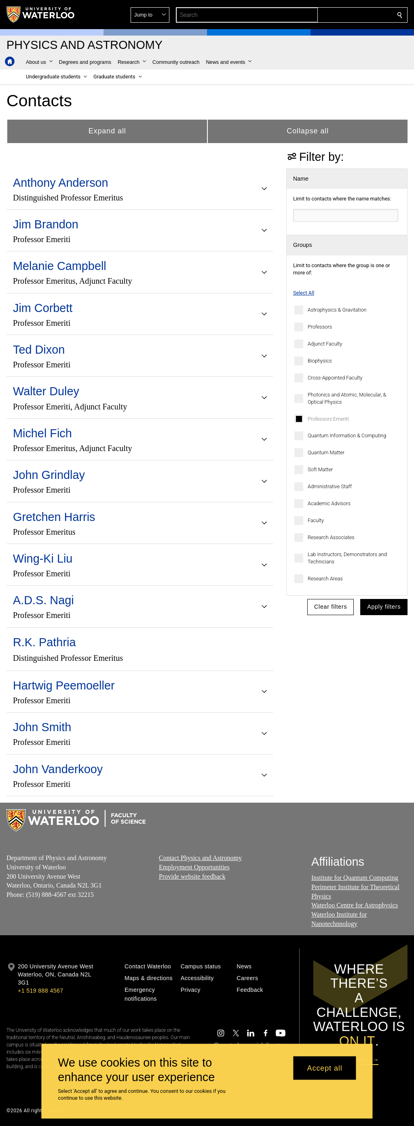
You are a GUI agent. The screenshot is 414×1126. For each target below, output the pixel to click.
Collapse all (308, 131)
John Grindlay (49, 474)
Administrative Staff (330, 486)
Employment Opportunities (194, 866)
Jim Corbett (42, 308)
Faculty (316, 520)
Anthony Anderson (60, 182)
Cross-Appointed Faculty (335, 378)
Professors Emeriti (328, 419)
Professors (320, 327)
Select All (303, 293)
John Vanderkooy (58, 769)
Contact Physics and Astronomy (200, 857)
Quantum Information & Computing (347, 435)
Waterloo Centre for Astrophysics (354, 905)
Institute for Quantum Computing (354, 877)
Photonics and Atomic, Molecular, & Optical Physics (347, 398)
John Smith (42, 727)
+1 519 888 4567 (40, 990)
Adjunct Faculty (325, 344)
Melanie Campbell (59, 265)
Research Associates (331, 537)
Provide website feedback (192, 876)
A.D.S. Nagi (43, 600)
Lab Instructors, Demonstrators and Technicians (347, 558)
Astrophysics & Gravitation (337, 310)
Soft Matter (320, 469)
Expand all (107, 131)
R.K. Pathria (44, 642)
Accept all (324, 1068)
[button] (341, 15)
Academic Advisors (329, 503)
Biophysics (320, 361)
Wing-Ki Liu (42, 558)
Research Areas (325, 579)
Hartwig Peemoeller (64, 685)
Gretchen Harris (54, 516)
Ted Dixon (39, 349)
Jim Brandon (45, 224)
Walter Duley (46, 391)
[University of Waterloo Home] (40, 14)
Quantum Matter (326, 452)
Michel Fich (42, 433)
